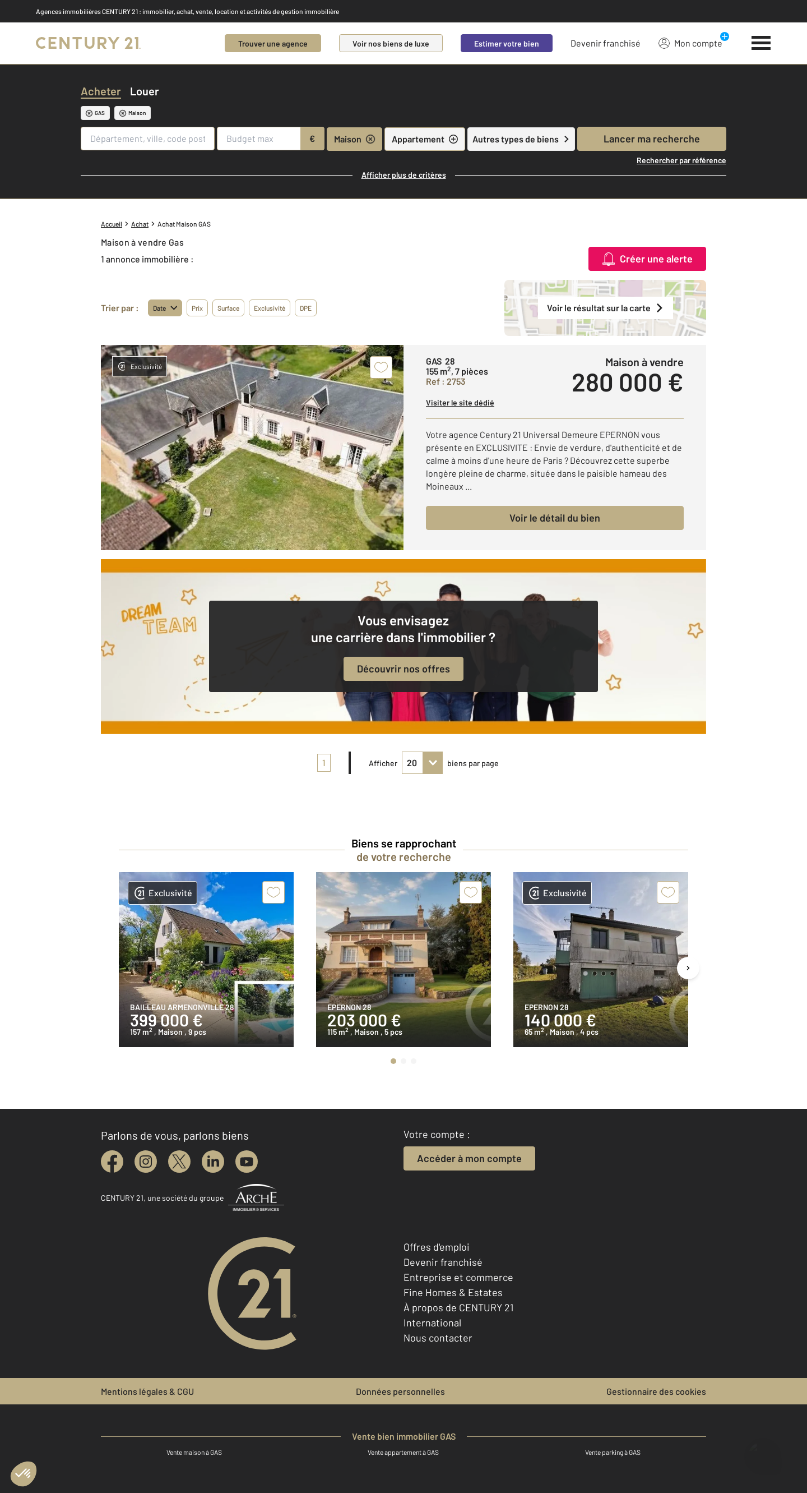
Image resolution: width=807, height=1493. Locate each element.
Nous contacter (438, 1337)
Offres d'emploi (437, 1247)
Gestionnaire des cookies (656, 1391)
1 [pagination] (324, 762)
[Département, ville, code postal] (148, 138)
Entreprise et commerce (458, 1277)
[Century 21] (88, 43)
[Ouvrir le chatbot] (762, 1452)
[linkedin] (213, 1161)
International (432, 1322)
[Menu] (761, 43)
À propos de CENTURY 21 (458, 1307)
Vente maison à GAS (194, 1452)
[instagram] (145, 1161)
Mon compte (690, 42)
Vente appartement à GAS (403, 1452)
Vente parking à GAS (613, 1452)
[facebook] (112, 1161)
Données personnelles (400, 1391)
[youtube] (246, 1161)
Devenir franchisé (606, 43)
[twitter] (179, 1161)
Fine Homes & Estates (453, 1292)
